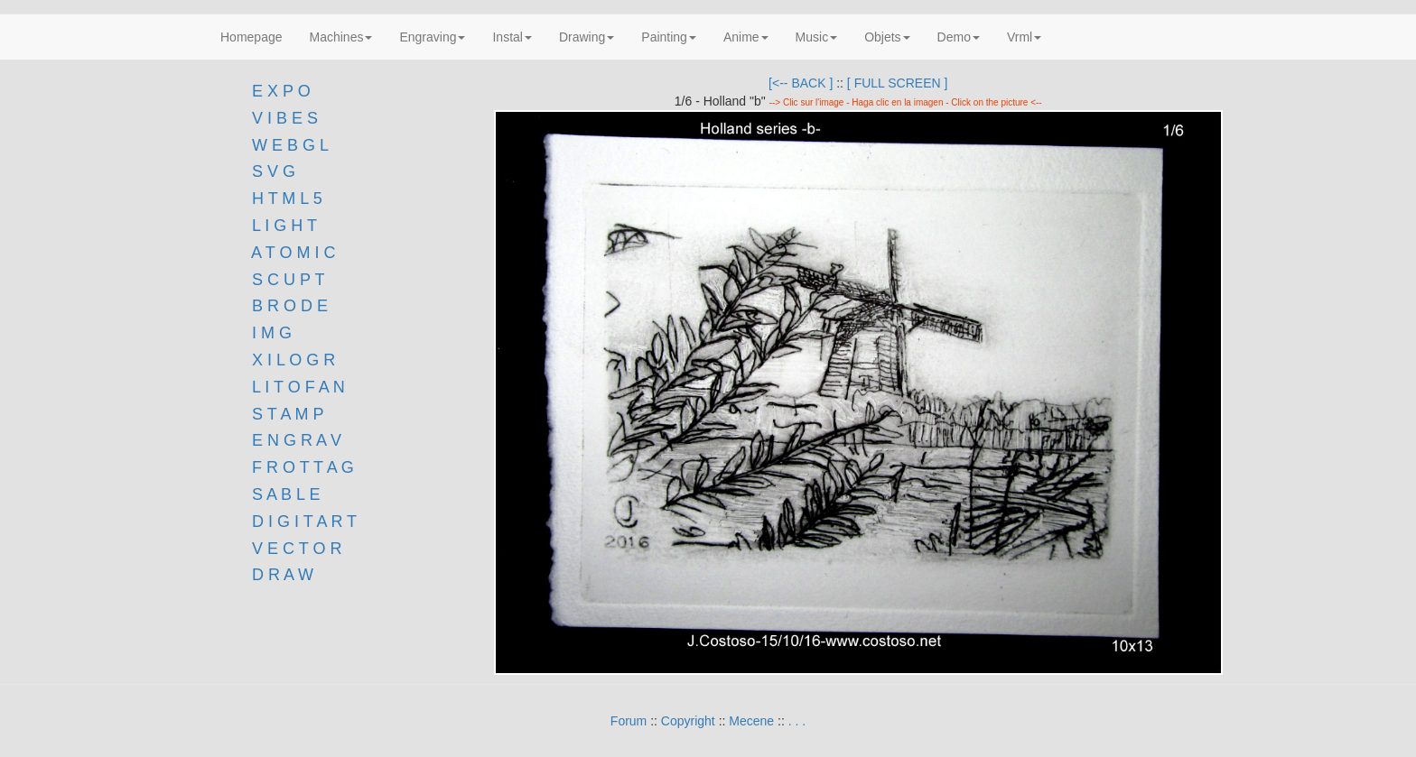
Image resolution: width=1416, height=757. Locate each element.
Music (817, 37)
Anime (746, 37)
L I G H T (284, 226)
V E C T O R (294, 549)
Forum (628, 721)
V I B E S (285, 118)
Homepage (251, 37)
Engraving (432, 37)
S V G (271, 171)
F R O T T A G (303, 467)
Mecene (751, 721)
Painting (668, 37)
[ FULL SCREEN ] (897, 83)
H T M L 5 (284, 198)
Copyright (688, 721)
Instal (511, 37)
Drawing (586, 37)
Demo (958, 37)
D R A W (280, 575)
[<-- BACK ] (801, 83)
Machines (341, 37)
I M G (269, 333)
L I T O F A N (298, 387)
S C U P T (288, 280)
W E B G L (290, 145)
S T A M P (287, 414)
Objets (886, 37)
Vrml (1024, 37)
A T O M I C (293, 253)
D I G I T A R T (302, 521)
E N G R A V (296, 440)
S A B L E (286, 494)
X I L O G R (293, 360)
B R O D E (290, 306)
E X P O (281, 91)
